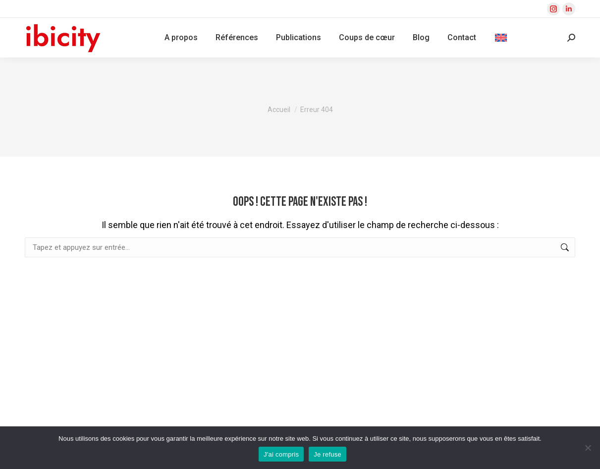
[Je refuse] (588, 448)
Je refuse (327, 454)
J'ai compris (281, 454)
